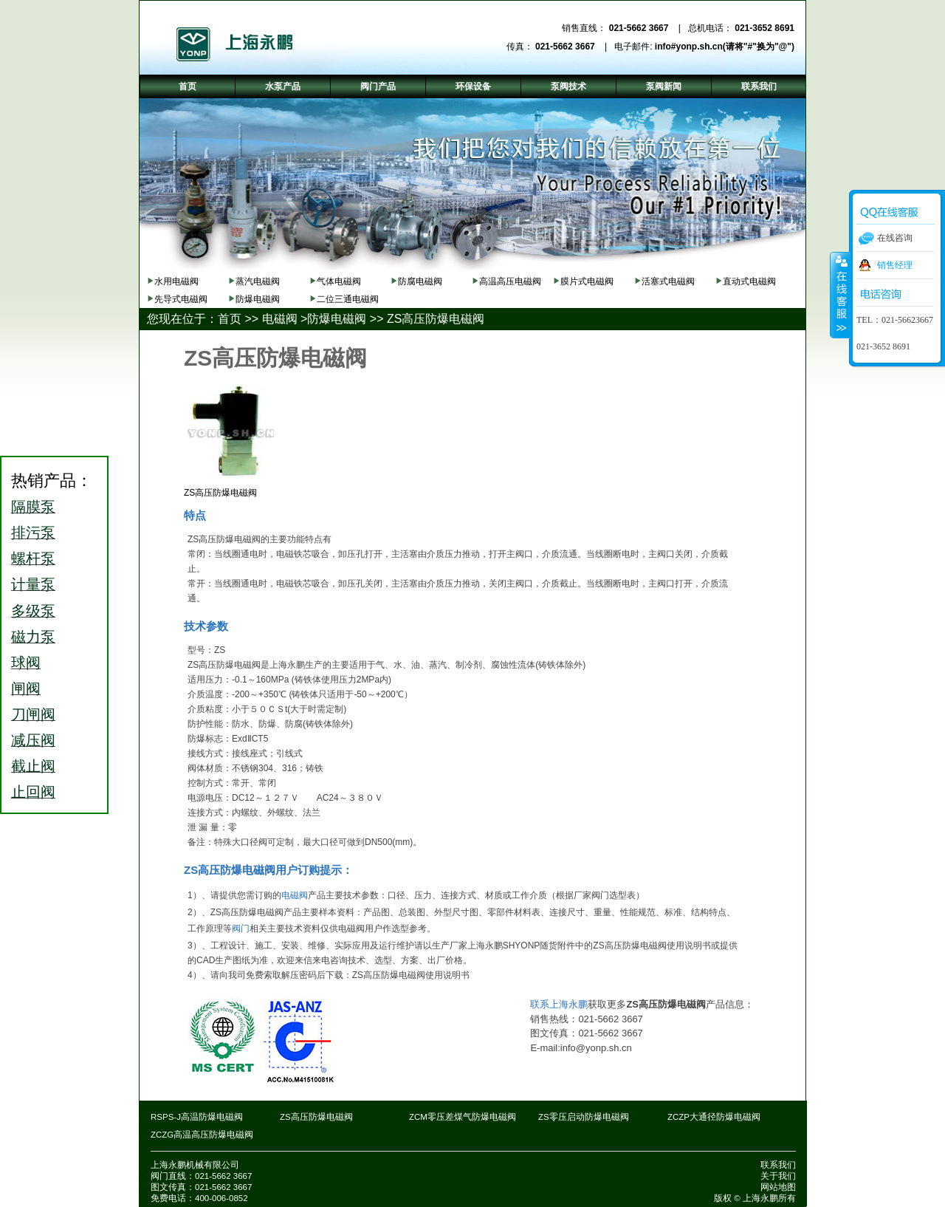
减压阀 (33, 740)
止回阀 (33, 792)
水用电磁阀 (176, 281)
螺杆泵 (33, 558)
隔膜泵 (33, 507)
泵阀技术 (568, 86)
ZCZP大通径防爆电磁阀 (713, 1116)
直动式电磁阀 (749, 281)
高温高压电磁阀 (510, 281)
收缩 (840, 294)
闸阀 (26, 688)
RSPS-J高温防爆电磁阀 (197, 1116)
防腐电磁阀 (420, 281)
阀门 (241, 928)
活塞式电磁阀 (668, 281)
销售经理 (895, 265)
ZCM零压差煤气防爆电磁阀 (462, 1116)
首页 (229, 318)
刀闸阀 (33, 714)
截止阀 (33, 766)
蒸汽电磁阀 (258, 281)
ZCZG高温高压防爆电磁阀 (202, 1134)
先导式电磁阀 (180, 299)
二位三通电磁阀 (348, 299)
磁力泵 (33, 637)
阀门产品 (378, 86)
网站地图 (778, 1187)
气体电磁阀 (339, 281)
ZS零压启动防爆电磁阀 (583, 1116)
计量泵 (33, 584)
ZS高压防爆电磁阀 (435, 318)
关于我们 (778, 1176)
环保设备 (473, 86)
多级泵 (33, 611)
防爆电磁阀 (258, 299)
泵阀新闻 (663, 86)
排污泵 (33, 532)
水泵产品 (282, 86)
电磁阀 (280, 318)
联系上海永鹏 (559, 1004)
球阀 (26, 662)
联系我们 (778, 1164)
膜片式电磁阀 (587, 281)
